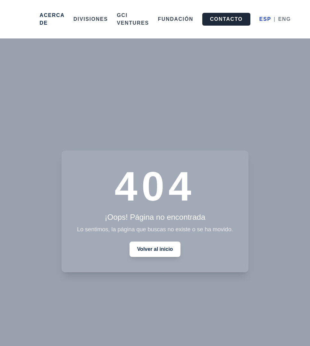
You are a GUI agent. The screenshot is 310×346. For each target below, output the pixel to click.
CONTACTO (226, 19)
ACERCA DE (52, 19)
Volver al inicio (155, 249)
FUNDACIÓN (175, 19)
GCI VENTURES (133, 19)
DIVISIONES (90, 19)
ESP (265, 19)
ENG (284, 19)
